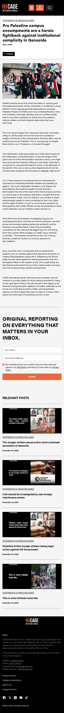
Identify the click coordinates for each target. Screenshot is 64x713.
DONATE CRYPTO (9, 689)
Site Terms (21, 367)
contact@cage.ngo (24, 666)
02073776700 (15, 663)
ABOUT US (6, 685)
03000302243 (17, 660)
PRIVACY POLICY (9, 676)
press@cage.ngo (25, 668)
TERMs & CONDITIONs (11, 680)
